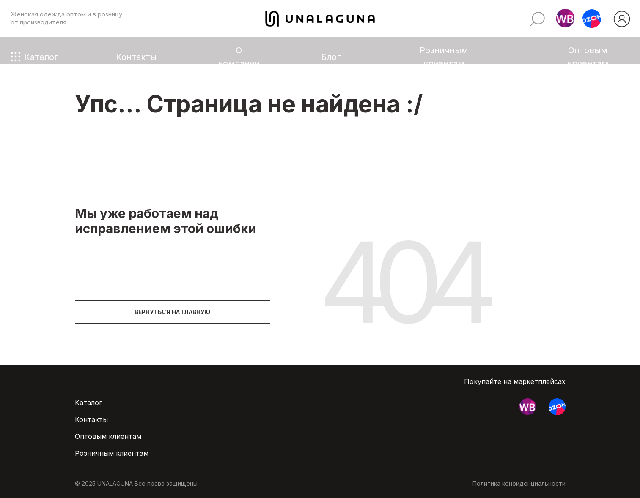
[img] (622, 19)
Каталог (41, 57)
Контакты (136, 57)
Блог (331, 57)
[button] (565, 18)
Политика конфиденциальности (519, 483)
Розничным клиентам (444, 56)
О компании (239, 56)
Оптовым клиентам (587, 56)
